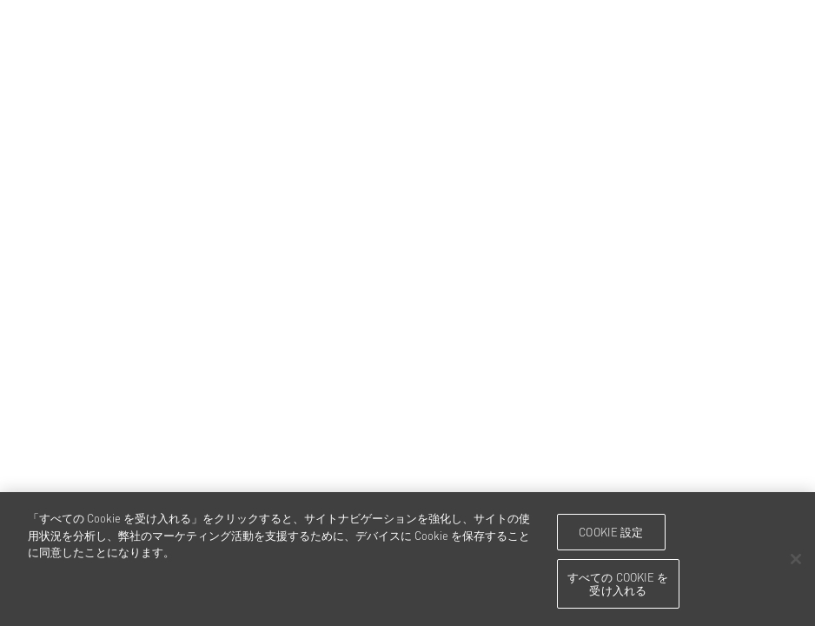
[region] (407, 559)
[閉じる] (796, 559)
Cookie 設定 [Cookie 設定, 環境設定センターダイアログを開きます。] (611, 531)
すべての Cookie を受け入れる (618, 583)
